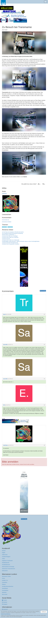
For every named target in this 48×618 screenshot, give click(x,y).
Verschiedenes (5, 590)
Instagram (4, 604)
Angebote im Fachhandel (7, 560)
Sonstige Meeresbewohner (7, 586)
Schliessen (44, 611)
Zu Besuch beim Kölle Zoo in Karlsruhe (10, 237)
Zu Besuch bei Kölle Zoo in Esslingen (10, 236)
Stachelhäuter (5, 588)
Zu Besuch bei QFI (6, 238)
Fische (3, 578)
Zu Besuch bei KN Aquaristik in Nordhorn (10, 244)
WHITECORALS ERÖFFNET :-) (8, 234)
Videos (3, 558)
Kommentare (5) (5, 219)
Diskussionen (5, 570)
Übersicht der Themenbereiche (8, 568)
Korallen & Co (5, 580)
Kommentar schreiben (6, 221)
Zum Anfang (43, 290)
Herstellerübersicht (6, 564)
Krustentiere (4, 582)
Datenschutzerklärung (5, 614)
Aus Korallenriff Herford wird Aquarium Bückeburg (12, 233)
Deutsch (3, 550)
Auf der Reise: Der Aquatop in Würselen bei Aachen (13, 232)
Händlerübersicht (5, 562)
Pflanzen (4, 584)
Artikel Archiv (4, 554)
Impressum (5, 609)
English (3, 552)
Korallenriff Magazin (6, 556)
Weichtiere (4, 592)
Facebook (4, 602)
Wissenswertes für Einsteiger (8, 566)
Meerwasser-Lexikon (6, 576)
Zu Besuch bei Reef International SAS (10, 242)
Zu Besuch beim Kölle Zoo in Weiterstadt (10, 240)
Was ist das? (4, 594)
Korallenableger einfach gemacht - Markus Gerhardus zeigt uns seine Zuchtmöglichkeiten (20, 241)
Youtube (4, 600)
